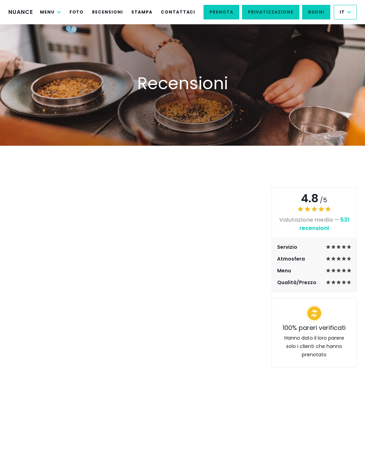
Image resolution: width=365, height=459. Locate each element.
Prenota (221, 12)
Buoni (316, 12)
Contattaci (178, 12)
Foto (76, 12)
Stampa (141, 12)
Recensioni (107, 12)
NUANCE (20, 12)
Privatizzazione (270, 12)
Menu (50, 12)
